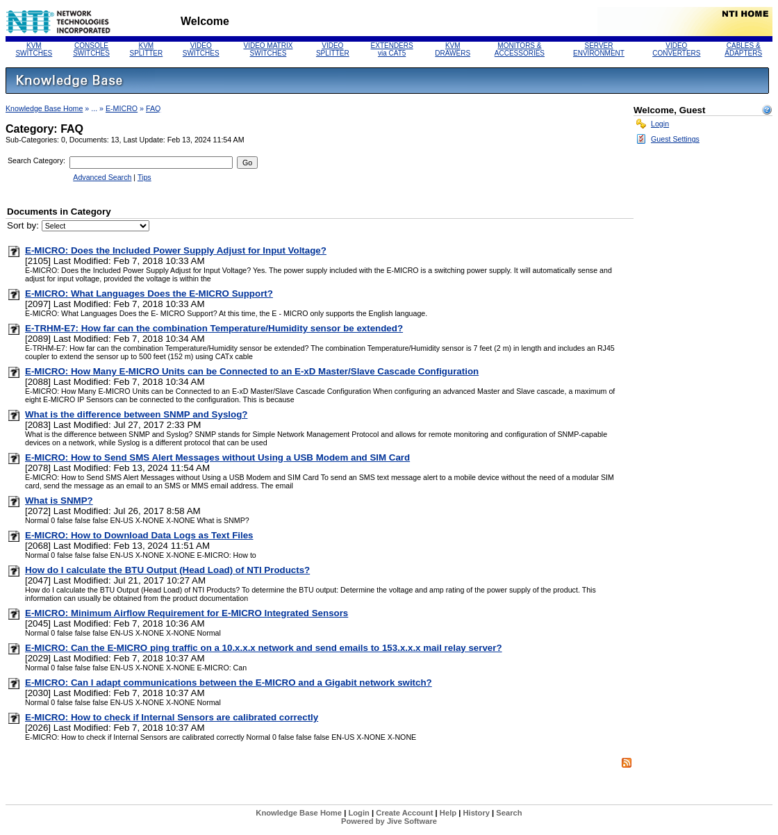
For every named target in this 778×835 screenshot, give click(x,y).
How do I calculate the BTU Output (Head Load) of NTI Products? (167, 570)
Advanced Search (102, 177)
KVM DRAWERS (452, 49)
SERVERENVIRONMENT (598, 49)
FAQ (153, 108)
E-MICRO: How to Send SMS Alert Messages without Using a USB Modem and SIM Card (217, 457)
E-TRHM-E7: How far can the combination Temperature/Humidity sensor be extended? (214, 328)
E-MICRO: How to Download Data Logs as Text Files (139, 535)
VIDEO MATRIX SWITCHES (267, 49)
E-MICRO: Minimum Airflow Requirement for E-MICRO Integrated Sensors (186, 613)
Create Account (404, 813)
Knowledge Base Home (44, 108)
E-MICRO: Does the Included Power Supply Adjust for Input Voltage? (175, 250)
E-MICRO (122, 108)
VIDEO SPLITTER (332, 49)
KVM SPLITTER (146, 49)
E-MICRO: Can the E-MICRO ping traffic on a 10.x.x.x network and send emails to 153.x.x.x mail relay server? (263, 648)
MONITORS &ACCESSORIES (520, 49)
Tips (144, 177)
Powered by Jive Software (389, 821)
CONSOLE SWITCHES (91, 49)
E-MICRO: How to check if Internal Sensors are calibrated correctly (171, 717)
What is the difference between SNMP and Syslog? (136, 414)
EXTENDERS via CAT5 (392, 49)
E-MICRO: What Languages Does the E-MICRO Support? (149, 293)
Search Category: (36, 160)
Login (660, 123)
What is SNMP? (59, 500)
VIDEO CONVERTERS (676, 49)
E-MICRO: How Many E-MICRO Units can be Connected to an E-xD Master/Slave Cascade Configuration (252, 371)
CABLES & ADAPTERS (743, 49)
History (476, 813)
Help (448, 813)
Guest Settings (675, 139)
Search (509, 813)
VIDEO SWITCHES (201, 49)
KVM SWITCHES (33, 49)
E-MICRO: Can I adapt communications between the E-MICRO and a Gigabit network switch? (228, 682)
